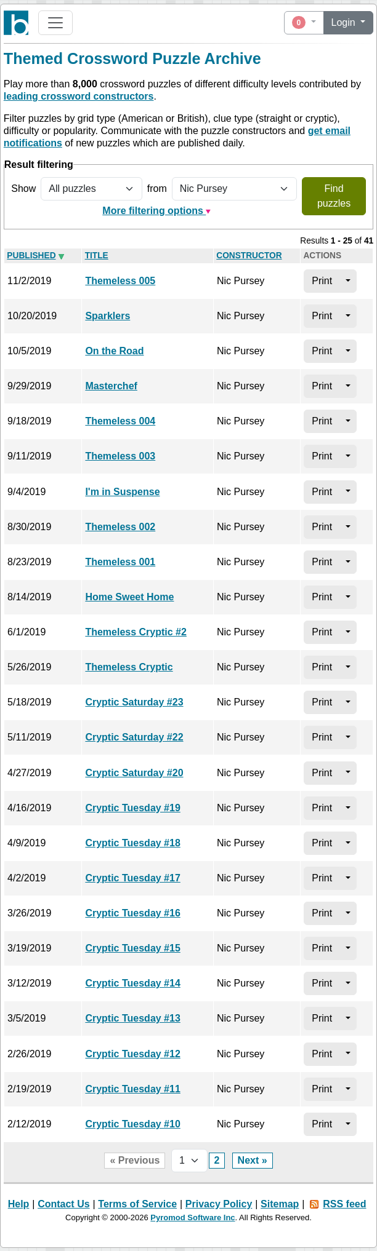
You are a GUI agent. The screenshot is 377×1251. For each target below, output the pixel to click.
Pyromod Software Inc (192, 1217)
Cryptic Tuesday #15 (132, 948)
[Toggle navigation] (55, 22)
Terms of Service (137, 1204)
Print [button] (322, 281)
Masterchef (111, 386)
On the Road (114, 351)
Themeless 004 (120, 421)
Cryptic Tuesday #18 (132, 843)
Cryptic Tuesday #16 (132, 913)
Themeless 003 (120, 456)
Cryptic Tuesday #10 (132, 1124)
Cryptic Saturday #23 (134, 702)
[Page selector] (189, 1160)
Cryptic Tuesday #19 (132, 808)
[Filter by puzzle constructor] (235, 189)
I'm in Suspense (122, 491)
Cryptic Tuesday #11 (132, 1089)
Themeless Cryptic (128, 667)
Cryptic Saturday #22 (134, 737)
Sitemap (280, 1204)
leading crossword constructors (79, 96)
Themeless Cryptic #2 (136, 632)
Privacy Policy (219, 1204)
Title (96, 255)
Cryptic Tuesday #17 (132, 878)
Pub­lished (31, 255)
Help (19, 1204)
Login (345, 22)
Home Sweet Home (129, 597)
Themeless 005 (120, 281)
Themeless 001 (120, 562)
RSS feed (344, 1204)
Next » (252, 1160)
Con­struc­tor (249, 255)
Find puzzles (334, 195)
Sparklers (107, 316)
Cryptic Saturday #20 (134, 773)
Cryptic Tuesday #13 (132, 1018)
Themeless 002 (120, 527)
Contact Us (63, 1204)
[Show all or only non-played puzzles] (91, 189)
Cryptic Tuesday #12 (132, 1054)
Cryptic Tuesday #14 (132, 983)
